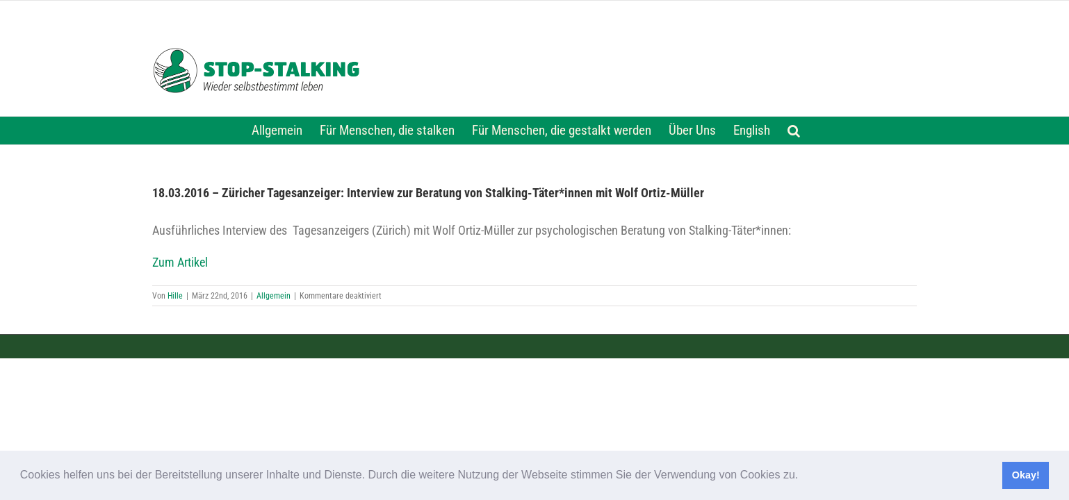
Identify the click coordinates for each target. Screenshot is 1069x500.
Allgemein (273, 296)
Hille (175, 296)
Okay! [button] (1026, 475)
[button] (803, 476)
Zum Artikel (180, 262)
